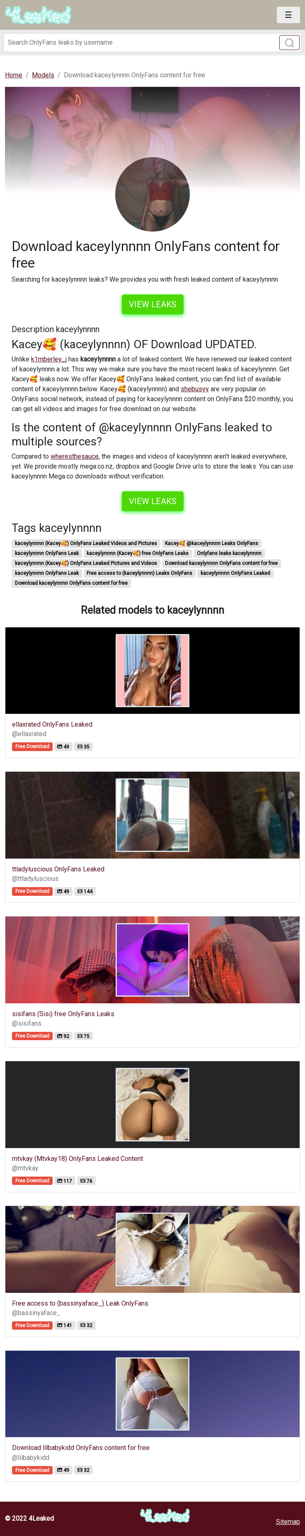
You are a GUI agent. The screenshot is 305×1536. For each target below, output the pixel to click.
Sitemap (288, 1522)
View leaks (153, 304)
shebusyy (195, 389)
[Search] (152, 42)
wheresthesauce (75, 456)
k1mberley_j (49, 359)
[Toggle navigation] (288, 15)
